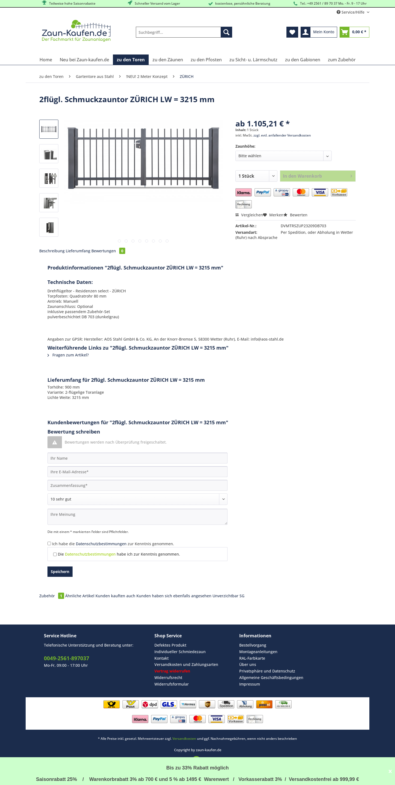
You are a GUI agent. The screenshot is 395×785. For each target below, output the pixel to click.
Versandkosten (184, 738)
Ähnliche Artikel (79, 595)
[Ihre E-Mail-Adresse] (137, 471)
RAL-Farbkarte (252, 658)
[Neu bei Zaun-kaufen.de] (84, 59)
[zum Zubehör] (342, 59)
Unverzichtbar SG (228, 595)
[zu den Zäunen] (168, 59)
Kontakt (161, 658)
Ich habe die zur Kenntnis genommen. (113, 543)
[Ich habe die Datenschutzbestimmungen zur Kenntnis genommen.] (49, 543)
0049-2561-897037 (66, 658)
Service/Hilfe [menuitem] (351, 12)
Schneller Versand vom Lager (153, 3)
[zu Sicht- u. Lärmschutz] (253, 59)
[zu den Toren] (131, 59)
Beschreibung (52, 250)
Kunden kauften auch (115, 595)
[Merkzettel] (292, 32)
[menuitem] (184, 35)
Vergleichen (249, 214)
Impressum (249, 684)
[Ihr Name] (137, 458)
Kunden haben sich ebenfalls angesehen (173, 595)
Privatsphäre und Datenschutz (267, 671)
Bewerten (295, 214)
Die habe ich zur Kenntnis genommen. (119, 554)
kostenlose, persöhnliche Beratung (238, 3)
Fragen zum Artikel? (68, 354)
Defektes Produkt (170, 645)
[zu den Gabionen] (302, 59)
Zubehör (52, 595)
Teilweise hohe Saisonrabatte (68, 3)
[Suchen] (226, 32)
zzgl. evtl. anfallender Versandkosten (282, 135)
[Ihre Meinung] (137, 517)
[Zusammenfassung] (137, 485)
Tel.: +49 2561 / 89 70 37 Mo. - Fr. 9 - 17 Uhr (329, 3)
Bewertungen (108, 250)
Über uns (247, 664)
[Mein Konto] (319, 32)
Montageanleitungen (258, 651)
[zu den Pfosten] (206, 59)
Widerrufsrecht (168, 677)
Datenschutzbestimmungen (101, 543)
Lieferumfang (78, 250)
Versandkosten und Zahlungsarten (186, 664)
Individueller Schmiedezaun (180, 651)
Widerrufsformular (171, 684)
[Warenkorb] (354, 32)
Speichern (60, 571)
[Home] (46, 59)
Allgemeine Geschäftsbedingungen (271, 677)
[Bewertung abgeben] (137, 499)
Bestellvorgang (252, 645)
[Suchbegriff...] (184, 32)
